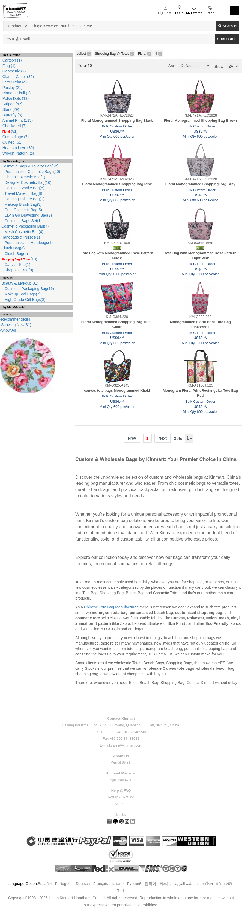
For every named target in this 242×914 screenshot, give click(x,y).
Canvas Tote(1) (18, 264)
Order (209, 13)
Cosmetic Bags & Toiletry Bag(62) (29, 166)
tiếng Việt (224, 883)
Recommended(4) (16, 319)
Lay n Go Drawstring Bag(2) (28, 215)
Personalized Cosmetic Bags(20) (32, 171)
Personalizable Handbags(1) (29, 242)
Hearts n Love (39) (17, 148)
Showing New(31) (16, 325)
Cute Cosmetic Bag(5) (23, 210)
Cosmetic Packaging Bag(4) (25, 226)
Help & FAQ (121, 790)
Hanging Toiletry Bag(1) (24, 199)
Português (64, 883)
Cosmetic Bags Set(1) (23, 221)
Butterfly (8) (11, 115)
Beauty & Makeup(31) (19, 283)
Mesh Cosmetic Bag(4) (24, 232)
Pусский (134, 883)
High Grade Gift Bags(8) (25, 299)
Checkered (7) (14, 126)
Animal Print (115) (17, 120)
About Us (121, 756)
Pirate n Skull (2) (16, 93)
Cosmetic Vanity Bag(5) (24, 188)
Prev (132, 438)
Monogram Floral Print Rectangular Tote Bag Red (200, 393)
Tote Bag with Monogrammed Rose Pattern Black (117, 255)
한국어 (150, 883)
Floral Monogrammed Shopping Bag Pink (117, 184)
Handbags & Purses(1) (20, 237)
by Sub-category (13, 161)
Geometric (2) (13, 71)
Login (179, 13)
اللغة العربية (184, 883)
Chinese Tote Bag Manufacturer (111, 607)
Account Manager (121, 773)
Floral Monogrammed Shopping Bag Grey (200, 184)
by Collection (11, 54)
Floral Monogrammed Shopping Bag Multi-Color (117, 324)
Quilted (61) (11, 142)
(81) (9, 131)
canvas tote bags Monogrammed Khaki (117, 390)
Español (45, 883)
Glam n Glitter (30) (17, 76)
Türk (121, 891)
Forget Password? (121, 780)
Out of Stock (121, 763)
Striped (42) (11, 104)
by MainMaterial (14, 307)
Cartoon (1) (11, 60)
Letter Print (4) (14, 82)
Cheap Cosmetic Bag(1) (25, 177)
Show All (8, 330)
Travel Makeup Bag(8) (23, 193)
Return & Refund (121, 797)
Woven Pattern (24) (18, 153)
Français (100, 883)
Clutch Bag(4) (13, 248)
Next (163, 438)
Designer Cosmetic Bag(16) (28, 182)
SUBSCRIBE (227, 39)
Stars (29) (10, 109)
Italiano (117, 883)
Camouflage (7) (15, 137)
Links (121, 815)
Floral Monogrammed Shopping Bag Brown (200, 120)
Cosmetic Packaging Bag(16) (29, 288)
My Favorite (194, 13)
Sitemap (121, 804)
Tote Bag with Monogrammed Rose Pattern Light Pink (200, 255)
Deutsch (83, 883)
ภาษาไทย (205, 883)
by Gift (7, 277)
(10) (19, 259)
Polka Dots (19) (15, 98)
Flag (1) (8, 65)
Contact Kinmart (121, 718)
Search (227, 26)
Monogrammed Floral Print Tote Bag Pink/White (200, 324)
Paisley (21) (12, 87)
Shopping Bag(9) (19, 270)
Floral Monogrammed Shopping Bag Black (117, 120)
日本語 (165, 883)
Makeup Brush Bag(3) (23, 204)
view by (8, 314)
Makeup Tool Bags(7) (23, 294)
